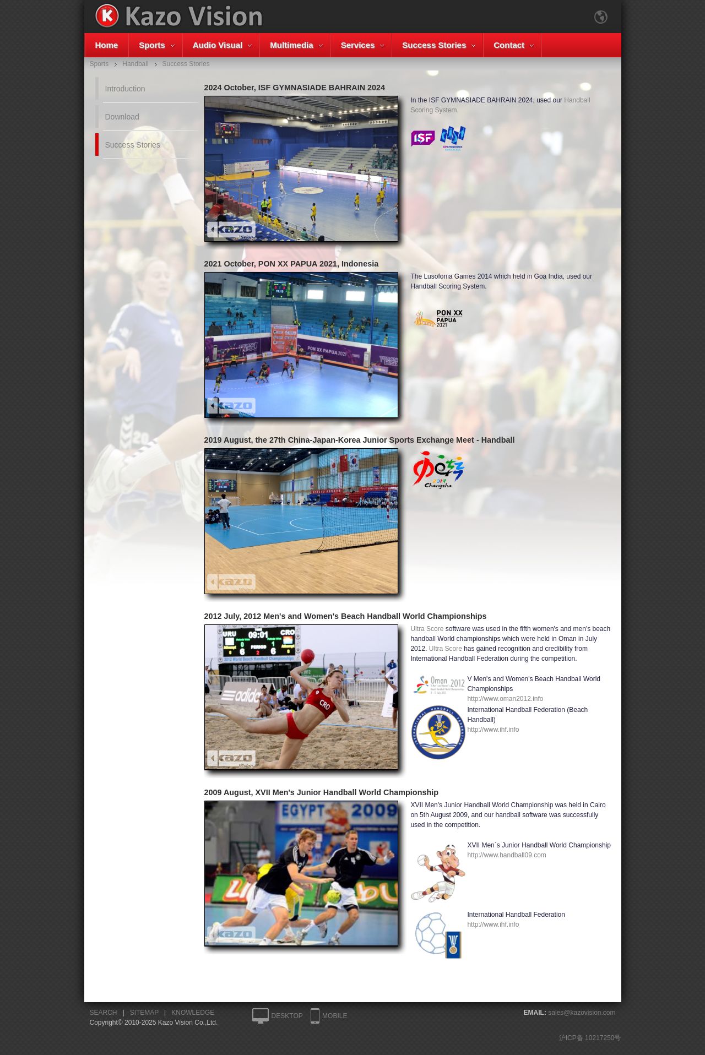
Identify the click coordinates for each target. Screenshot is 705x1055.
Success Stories (434, 45)
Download (122, 116)
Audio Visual (218, 45)
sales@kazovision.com (581, 1012)
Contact (509, 45)
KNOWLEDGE (192, 1012)
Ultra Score (426, 629)
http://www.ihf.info (493, 729)
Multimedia (291, 45)
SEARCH (103, 1012)
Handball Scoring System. (511, 125)
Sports (152, 45)
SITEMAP (144, 1012)
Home (106, 45)
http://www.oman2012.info (505, 699)
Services (358, 45)
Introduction (125, 88)
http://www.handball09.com (506, 855)
